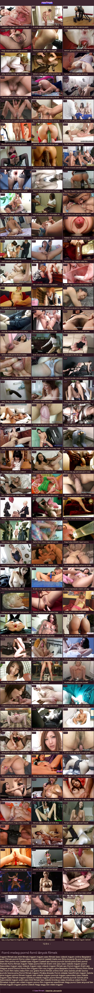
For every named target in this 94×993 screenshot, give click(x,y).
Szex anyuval (82, 982)
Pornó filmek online (49, 971)
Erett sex (85, 966)
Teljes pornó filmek (37, 964)
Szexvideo (5, 966)
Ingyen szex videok (19, 966)
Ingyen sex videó (17, 982)
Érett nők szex (54, 964)
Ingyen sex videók (34, 975)
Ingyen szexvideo (67, 975)
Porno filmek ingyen (18, 964)
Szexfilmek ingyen (77, 973)
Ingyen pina (53, 968)
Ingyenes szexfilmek (54, 982)
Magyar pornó (7, 968)
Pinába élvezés (46, 973)
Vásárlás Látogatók (53, 991)
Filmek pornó (12, 959)
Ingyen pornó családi (41, 959)
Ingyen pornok (51, 975)
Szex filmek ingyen (16, 978)
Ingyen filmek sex (9, 957)
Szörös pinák (75, 971)
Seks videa (19, 971)
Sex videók (45, 980)
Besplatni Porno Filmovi (70, 968)
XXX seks (63, 971)
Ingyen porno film (35, 982)
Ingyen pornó (80, 964)
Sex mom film (7, 971)
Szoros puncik (57, 961)
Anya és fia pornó (75, 959)
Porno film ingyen (29, 968)
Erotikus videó (73, 980)
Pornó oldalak (61, 973)
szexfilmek (47, 2)
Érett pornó (81, 961)
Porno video (24, 959)
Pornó (17, 968)
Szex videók (67, 964)
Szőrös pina (70, 961)
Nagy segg (40, 985)
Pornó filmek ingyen (29, 973)
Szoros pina (12, 973)
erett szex (24, 980)
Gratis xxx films (59, 959)
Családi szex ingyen (29, 961)
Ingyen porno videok (24, 985)
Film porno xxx (12, 961)
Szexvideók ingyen (9, 980)
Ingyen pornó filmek (52, 978)
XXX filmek (34, 980)
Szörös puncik (69, 978)
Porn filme (88, 968)
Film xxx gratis (32, 971)
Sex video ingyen (54, 985)
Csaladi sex (44, 961)
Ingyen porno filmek (15, 975)
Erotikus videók (34, 978)
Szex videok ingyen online (68, 957)
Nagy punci (70, 982)
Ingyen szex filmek (46, 957)
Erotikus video (59, 980)
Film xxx (42, 968)
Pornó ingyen (73, 966)
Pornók (3, 964)
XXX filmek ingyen (27, 957)
